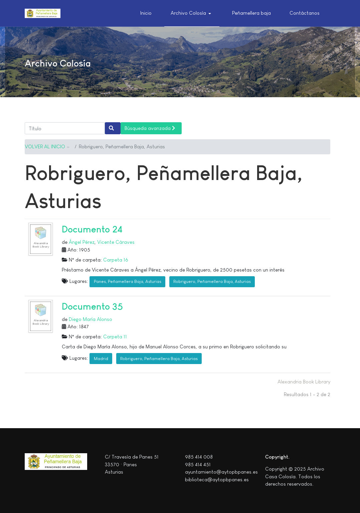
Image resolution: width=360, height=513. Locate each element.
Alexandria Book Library (304, 381)
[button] (192, 13)
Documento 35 (92, 306)
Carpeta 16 (115, 260)
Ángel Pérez (82, 242)
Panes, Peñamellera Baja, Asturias (127, 281)
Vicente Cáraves (116, 242)
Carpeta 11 (115, 336)
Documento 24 (92, 229)
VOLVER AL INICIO (45, 146)
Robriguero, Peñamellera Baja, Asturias (212, 281)
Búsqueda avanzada (150, 128)
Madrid (101, 358)
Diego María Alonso (90, 319)
